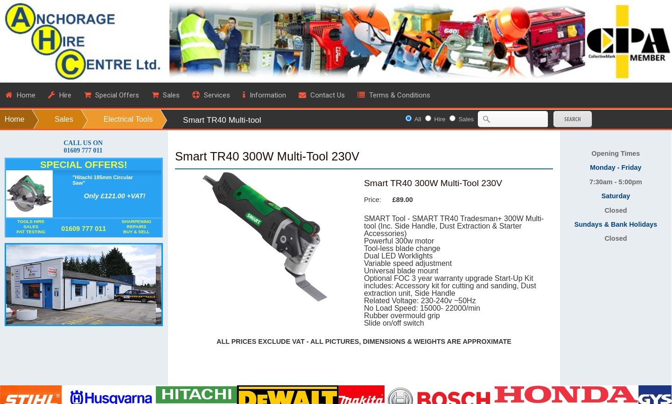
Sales (64, 119)
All (417, 119)
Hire (440, 119)
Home (14, 119)
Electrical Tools (128, 119)
